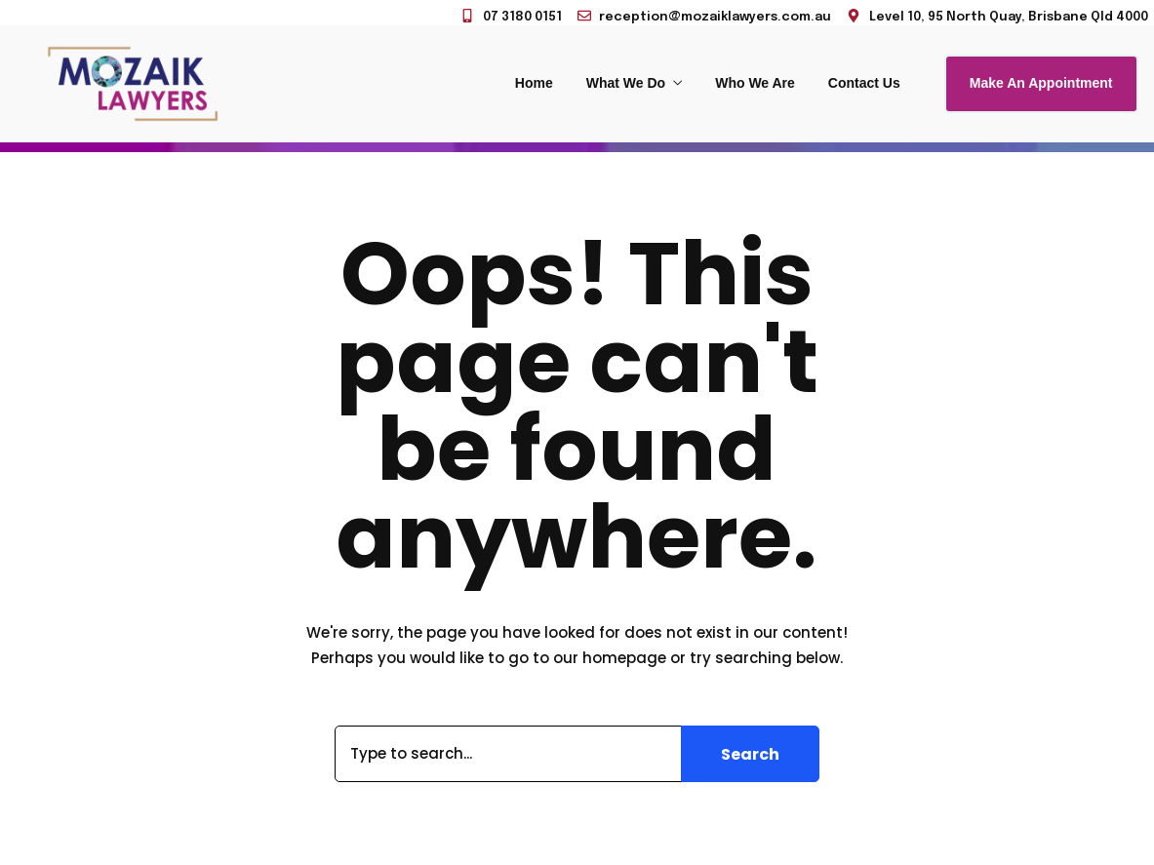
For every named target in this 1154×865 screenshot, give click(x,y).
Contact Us (864, 83)
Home (534, 83)
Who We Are (755, 83)
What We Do (625, 83)
